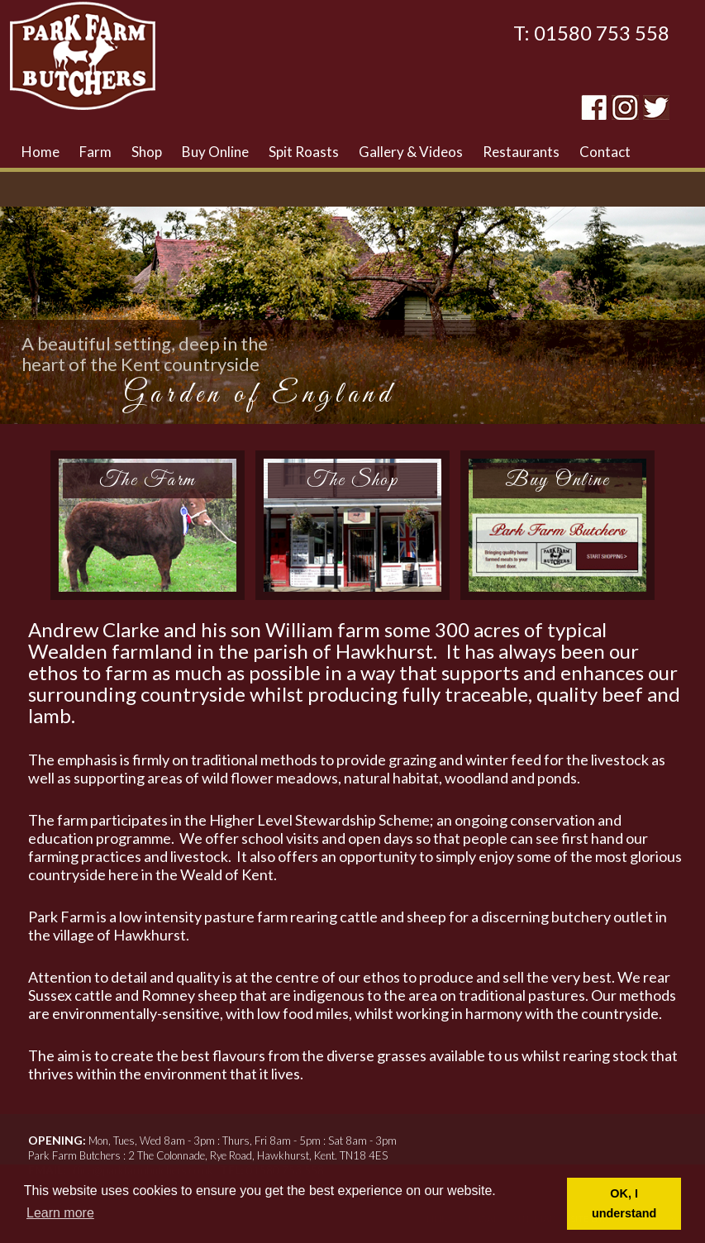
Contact (605, 151)
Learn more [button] (60, 1213)
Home (40, 151)
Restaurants (521, 151)
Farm (95, 151)
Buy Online (215, 151)
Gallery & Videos (411, 151)
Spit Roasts (304, 151)
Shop (146, 151)
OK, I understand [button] (624, 1203)
